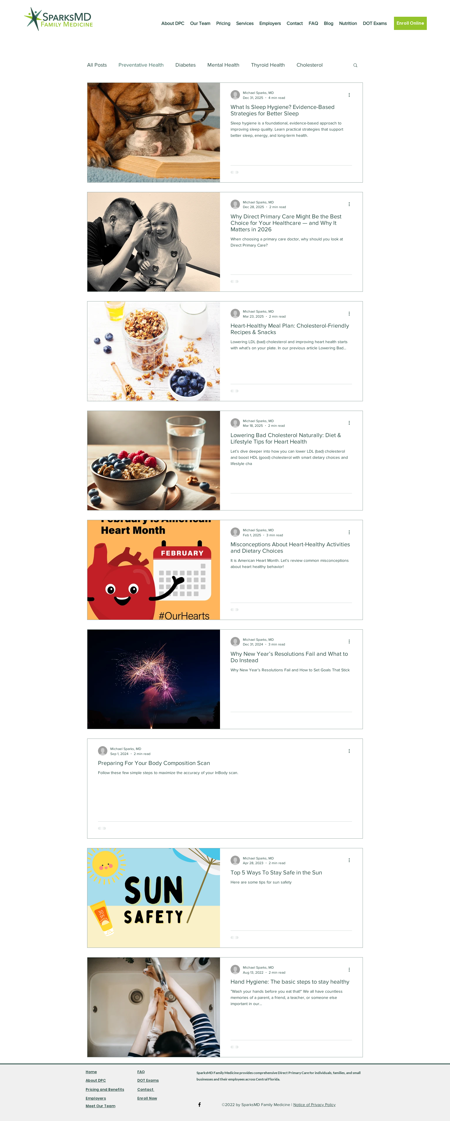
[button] (355, 66)
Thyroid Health (268, 65)
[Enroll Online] (410, 23)
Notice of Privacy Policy (314, 1104)
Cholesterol (310, 65)
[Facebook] (199, 1104)
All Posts (97, 65)
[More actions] (351, 94)
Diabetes (185, 65)
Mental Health (223, 65)
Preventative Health (141, 65)
